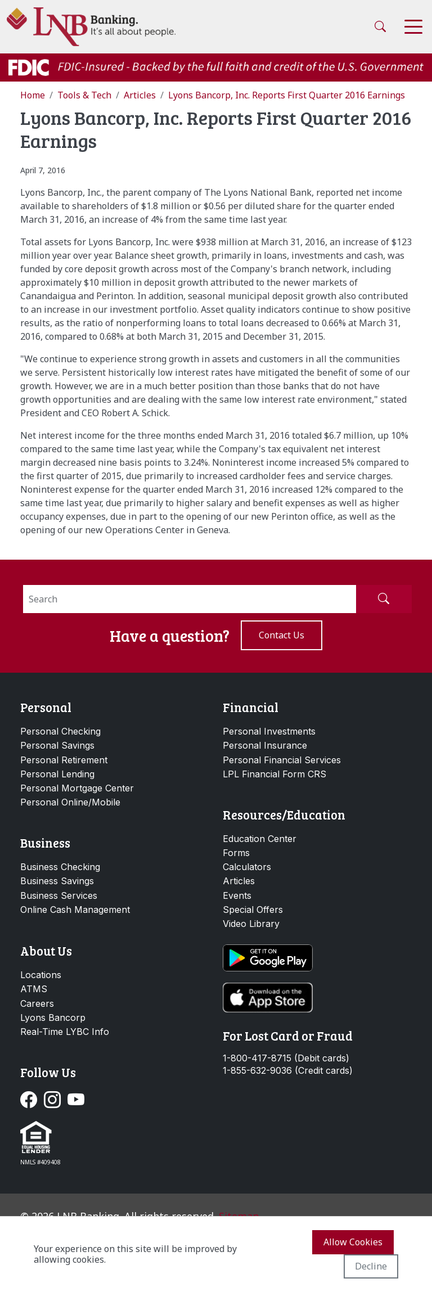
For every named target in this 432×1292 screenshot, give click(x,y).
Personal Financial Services (282, 760)
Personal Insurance (265, 745)
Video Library (251, 923)
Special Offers (253, 909)
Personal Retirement (63, 760)
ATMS (33, 988)
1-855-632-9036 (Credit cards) (288, 1070)
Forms (236, 852)
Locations (40, 974)
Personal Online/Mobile (70, 802)
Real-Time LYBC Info (64, 1031)
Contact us (281, 635)
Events (237, 895)
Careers (37, 1003)
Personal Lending (57, 774)
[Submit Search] (384, 599)
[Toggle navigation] (413, 27)
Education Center (259, 838)
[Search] (189, 599)
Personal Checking (60, 731)
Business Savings (57, 880)
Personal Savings (57, 745)
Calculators (247, 866)
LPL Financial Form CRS (274, 774)
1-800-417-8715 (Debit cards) (286, 1058)
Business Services (58, 895)
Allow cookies (352, 1242)
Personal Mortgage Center (77, 788)
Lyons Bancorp (53, 1017)
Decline (371, 1266)
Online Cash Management (75, 909)
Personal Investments (269, 731)
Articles (239, 880)
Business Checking (60, 866)
